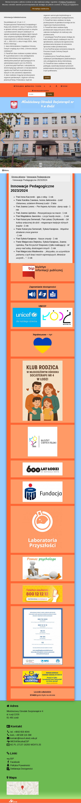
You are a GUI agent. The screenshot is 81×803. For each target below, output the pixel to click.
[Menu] (40, 170)
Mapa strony (29, 86)
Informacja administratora (40, 90)
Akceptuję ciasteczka (40, 9)
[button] (3, 140)
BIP (10, 759)
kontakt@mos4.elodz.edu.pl (22, 738)
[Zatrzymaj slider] (40, 164)
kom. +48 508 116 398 (19, 735)
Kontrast (64, 86)
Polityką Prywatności (67, 2)
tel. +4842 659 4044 (18, 732)
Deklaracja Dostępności (20, 768)
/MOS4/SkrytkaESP (18, 741)
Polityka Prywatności (18, 765)
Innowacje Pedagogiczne (38, 177)
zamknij (47, 77)
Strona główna (19, 86)
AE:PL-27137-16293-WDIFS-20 (24, 745)
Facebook (13, 762)
